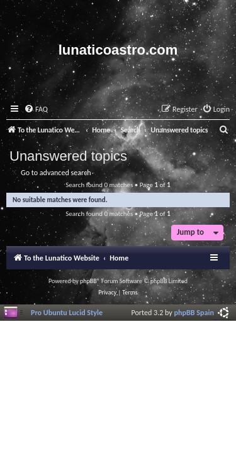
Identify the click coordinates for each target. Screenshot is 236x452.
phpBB (88, 281)
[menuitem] (36, 109)
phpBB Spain (194, 312)
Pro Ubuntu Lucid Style (67, 312)
